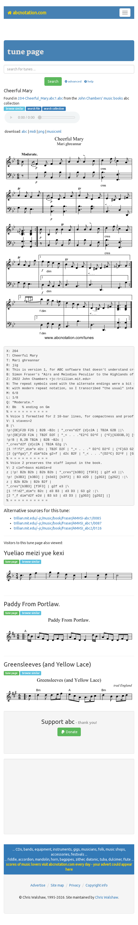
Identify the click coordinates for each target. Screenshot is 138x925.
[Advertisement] (69, 31)
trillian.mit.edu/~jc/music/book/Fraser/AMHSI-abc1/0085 (57, 518)
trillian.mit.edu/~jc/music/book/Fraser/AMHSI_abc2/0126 (58, 528)
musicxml (54, 131)
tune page (11, 561)
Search (53, 81)
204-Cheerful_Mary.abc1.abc (40, 98)
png (41, 131)
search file (33, 108)
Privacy (74, 885)
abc (24, 131)
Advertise (37, 885)
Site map (57, 885)
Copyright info (97, 885)
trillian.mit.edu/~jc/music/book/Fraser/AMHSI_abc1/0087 (58, 523)
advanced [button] (72, 81)
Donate (69, 732)
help (89, 81)
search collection (54, 108)
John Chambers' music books (100, 98)
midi (33, 131)
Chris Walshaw (106, 897)
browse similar (14, 108)
